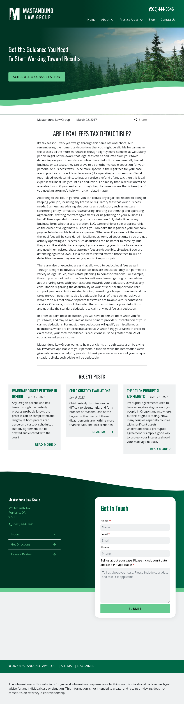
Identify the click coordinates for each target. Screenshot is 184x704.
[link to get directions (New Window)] (34, 512)
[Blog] (152, 19)
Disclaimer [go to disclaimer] (85, 666)
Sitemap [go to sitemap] (67, 666)
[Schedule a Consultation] (36, 77)
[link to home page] (30, 13)
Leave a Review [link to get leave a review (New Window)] (33, 554)
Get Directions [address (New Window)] (33, 544)
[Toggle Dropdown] (113, 19)
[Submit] (135, 608)
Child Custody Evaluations (89, 390)
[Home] (91, 19)
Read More (46, 444)
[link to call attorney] (160, 9)
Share (140, 120)
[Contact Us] (168, 19)
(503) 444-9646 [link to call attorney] (20, 524)
